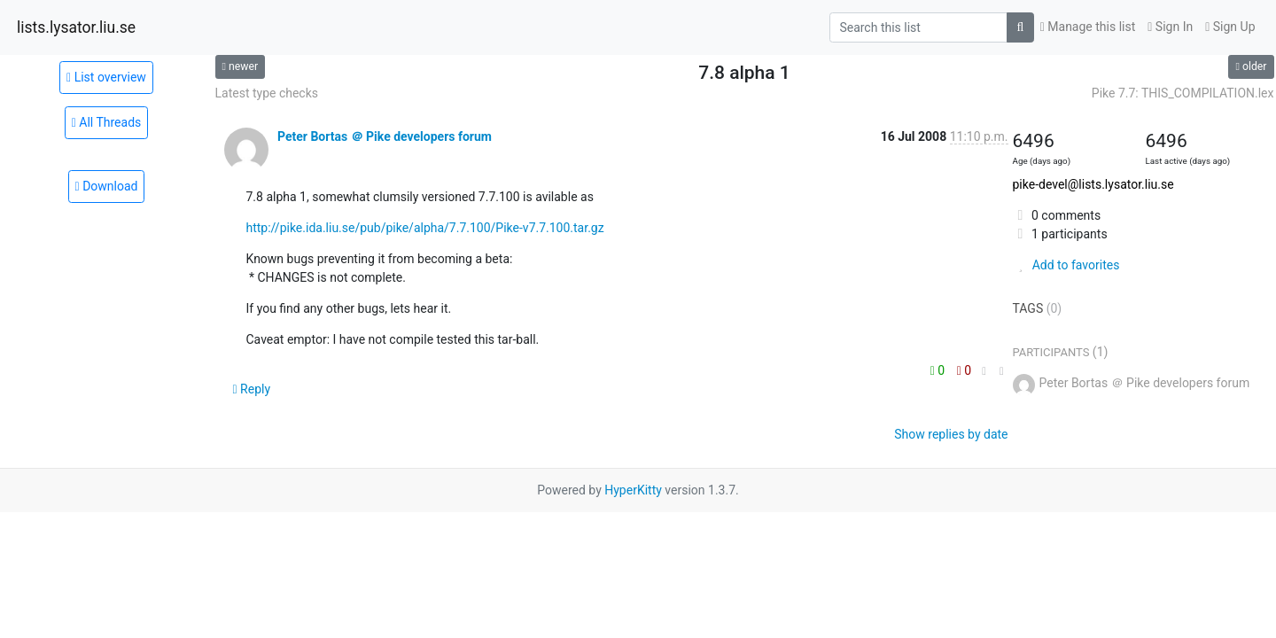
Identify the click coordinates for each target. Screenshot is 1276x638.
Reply (252, 389)
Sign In (1170, 26)
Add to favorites (1066, 265)
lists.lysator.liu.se (76, 27)
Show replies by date (951, 434)
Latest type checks (267, 93)
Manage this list (1088, 26)
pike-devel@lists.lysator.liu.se (1093, 184)
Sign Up (1230, 26)
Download (106, 186)
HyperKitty (633, 490)
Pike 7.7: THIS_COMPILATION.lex (1183, 93)
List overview (106, 77)
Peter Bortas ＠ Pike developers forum (384, 136)
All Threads (107, 122)
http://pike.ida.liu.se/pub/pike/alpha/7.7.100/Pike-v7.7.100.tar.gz (425, 228)
